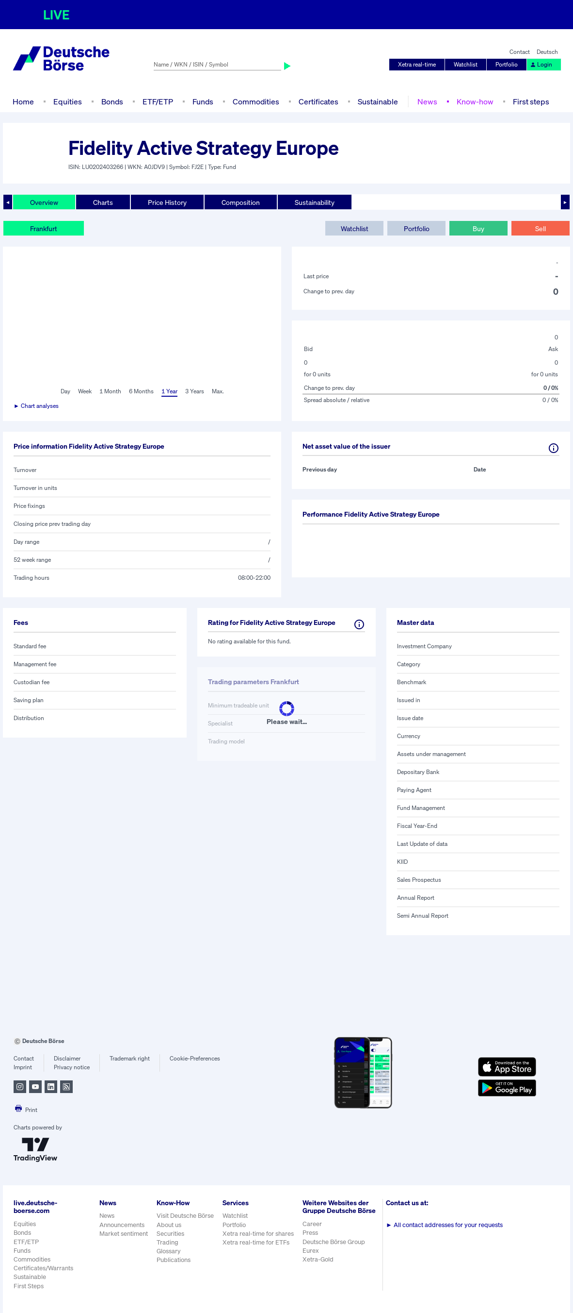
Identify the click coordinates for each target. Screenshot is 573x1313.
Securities (170, 1233)
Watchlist (466, 64)
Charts (103, 202)
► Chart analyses (36, 405)
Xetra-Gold (318, 1259)
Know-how (475, 101)
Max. (218, 391)
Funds (202, 101)
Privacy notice (72, 1067)
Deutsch (547, 51)
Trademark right (130, 1058)
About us (169, 1225)
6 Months (141, 391)
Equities (67, 101)
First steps (531, 101)
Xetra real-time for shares (258, 1233)
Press (310, 1233)
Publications (174, 1260)
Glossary (169, 1251)
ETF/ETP (158, 101)
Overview (44, 202)
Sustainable (378, 101)
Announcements (121, 1225)
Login (541, 64)
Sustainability (314, 202)
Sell (540, 228)
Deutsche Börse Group (333, 1242)
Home (23, 101)
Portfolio (506, 64)
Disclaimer (67, 1058)
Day (65, 391)
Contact (519, 51)
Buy (478, 228)
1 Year (169, 391)
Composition (241, 202)
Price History (167, 202)
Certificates (318, 101)
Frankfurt (43, 228)
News (427, 101)
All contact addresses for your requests (444, 1225)
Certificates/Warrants (43, 1268)
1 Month (110, 391)
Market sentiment (123, 1233)
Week (85, 391)
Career (312, 1224)
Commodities (256, 101)
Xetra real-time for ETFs (256, 1242)
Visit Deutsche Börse (185, 1216)
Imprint (23, 1067)
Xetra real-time (417, 64)
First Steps (29, 1286)
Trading (167, 1242)
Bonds (112, 101)
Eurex (310, 1250)
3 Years (194, 391)
